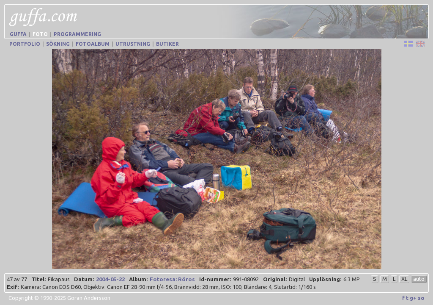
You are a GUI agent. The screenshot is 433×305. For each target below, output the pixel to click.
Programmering (77, 34)
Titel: (38, 279)
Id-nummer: (215, 279)
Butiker (167, 44)
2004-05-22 (110, 279)
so (421, 298)
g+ (413, 298)
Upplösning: (325, 279)
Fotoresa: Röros (172, 279)
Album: (138, 279)
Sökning (58, 44)
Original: (275, 279)
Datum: (84, 279)
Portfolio (24, 44)
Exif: (13, 287)
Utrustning (132, 44)
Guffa (18, 34)
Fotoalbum (93, 44)
